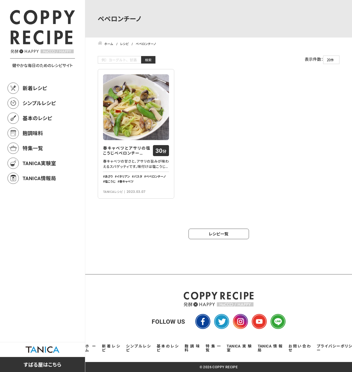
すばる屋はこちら (42, 364)
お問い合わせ (300, 347)
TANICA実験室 (39, 163)
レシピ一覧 (219, 233)
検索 (148, 60)
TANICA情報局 (39, 178)
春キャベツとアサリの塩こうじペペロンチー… (126, 151)
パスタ (138, 176)
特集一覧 (33, 148)
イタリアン (123, 176)
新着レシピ (35, 88)
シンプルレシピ (39, 103)
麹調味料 (33, 133)
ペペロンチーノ (156, 176)
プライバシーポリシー (334, 347)
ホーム (90, 347)
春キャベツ (126, 181)
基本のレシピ (37, 118)
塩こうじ (110, 181)
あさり (109, 176)
